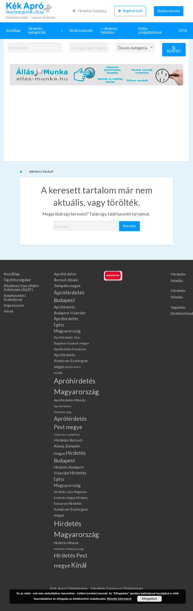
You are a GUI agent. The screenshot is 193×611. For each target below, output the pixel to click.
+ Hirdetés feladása (109, 30)
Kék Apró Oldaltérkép (69, 588)
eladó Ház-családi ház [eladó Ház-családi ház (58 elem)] (67, 434)
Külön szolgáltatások (150, 30)
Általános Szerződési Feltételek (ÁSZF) (21, 288)
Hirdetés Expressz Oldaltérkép (117, 588)
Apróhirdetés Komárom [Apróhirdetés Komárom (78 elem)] (70, 349)
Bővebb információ (119, 598)
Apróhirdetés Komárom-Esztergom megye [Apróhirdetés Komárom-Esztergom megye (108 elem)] (71, 361)
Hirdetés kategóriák (36, 30)
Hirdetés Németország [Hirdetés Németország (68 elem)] (68, 548)
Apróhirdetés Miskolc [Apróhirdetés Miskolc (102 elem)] (70, 400)
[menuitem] (89, 11)
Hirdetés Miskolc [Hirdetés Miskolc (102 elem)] (66, 543)
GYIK (183, 30)
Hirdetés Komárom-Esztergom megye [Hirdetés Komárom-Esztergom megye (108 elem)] (71, 509)
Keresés (174, 49)
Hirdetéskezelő (81, 30)
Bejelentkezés (169, 11)
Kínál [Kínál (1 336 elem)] (79, 565)
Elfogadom (149, 598)
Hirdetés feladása (89, 11)
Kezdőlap (13, 30)
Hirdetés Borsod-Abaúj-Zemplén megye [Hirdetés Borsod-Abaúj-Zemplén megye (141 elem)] (68, 447)
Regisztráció (130, 11)
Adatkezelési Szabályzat (15, 297)
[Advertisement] (96, 124)
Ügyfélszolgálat (17, 280)
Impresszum (14, 305)
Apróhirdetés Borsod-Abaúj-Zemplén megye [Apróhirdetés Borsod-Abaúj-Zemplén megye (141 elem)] (67, 279)
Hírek (8, 311)
